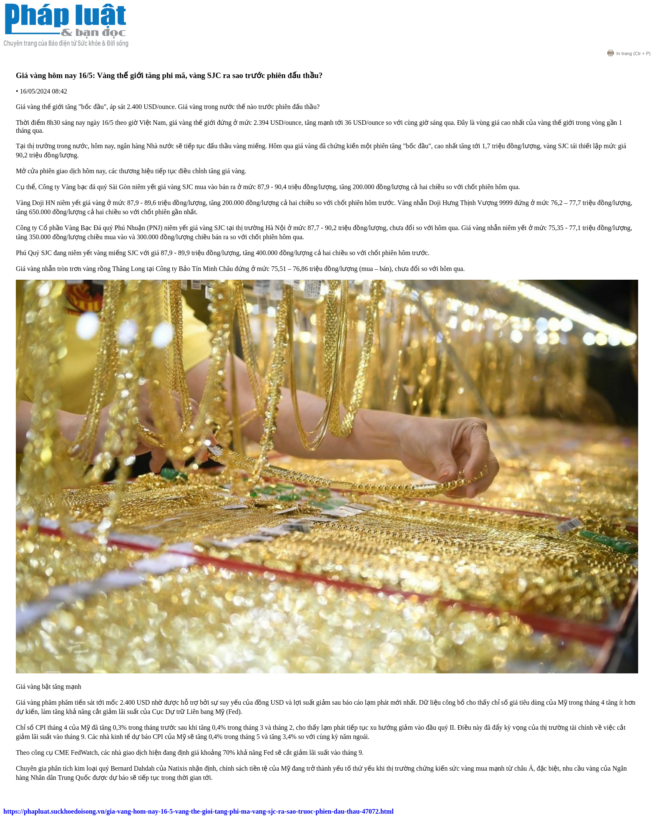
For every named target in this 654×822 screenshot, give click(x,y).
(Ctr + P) (629, 53)
